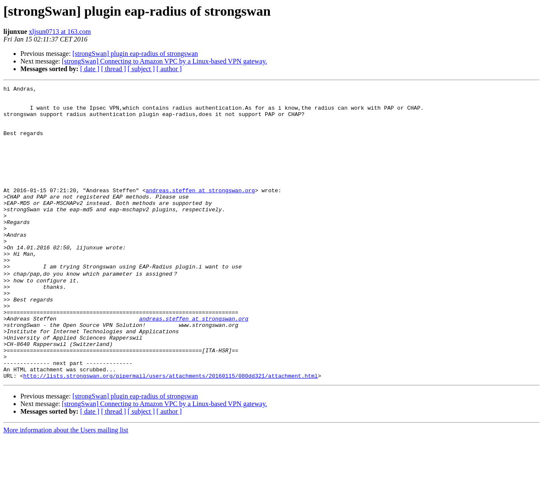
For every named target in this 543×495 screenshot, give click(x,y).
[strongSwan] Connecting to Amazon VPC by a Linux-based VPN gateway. (164, 61)
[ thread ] (113, 68)
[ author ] (169, 68)
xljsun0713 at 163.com (60, 31)
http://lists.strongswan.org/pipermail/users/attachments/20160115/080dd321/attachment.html (170, 433)
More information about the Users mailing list (65, 487)
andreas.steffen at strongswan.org (200, 212)
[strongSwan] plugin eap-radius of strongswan (135, 53)
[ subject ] (141, 68)
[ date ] (89, 68)
